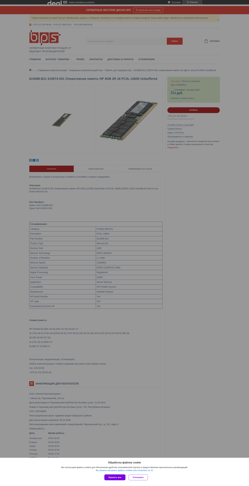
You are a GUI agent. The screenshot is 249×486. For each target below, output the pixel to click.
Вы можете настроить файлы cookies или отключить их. (123, 470)
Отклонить (138, 477)
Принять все (114, 477)
